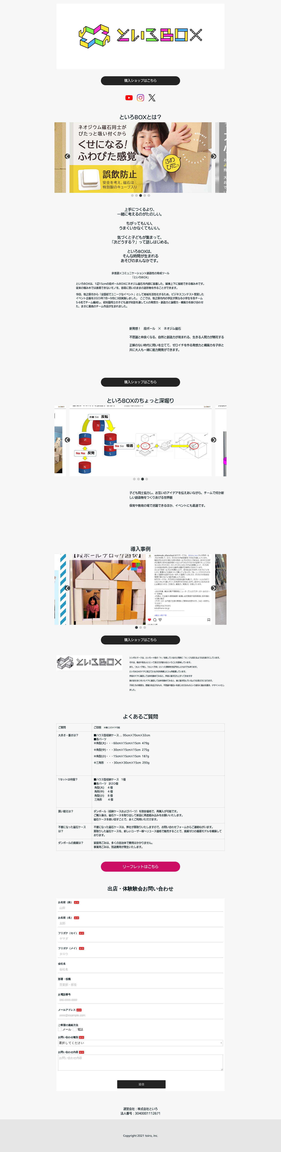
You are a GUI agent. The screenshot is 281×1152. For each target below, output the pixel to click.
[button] (132, 195)
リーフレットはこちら (140, 866)
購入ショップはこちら (140, 80)
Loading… (140, 986)
